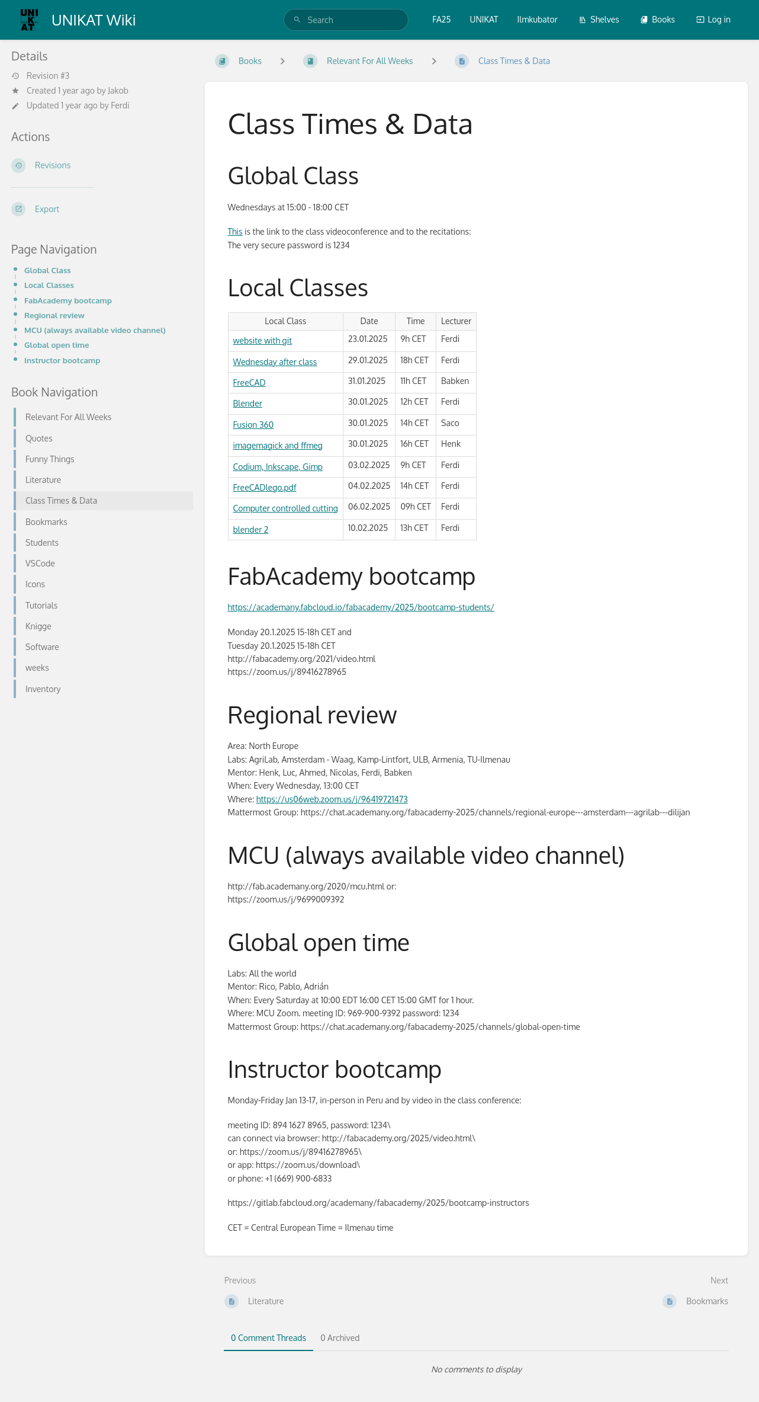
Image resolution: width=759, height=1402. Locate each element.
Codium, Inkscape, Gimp (278, 467)
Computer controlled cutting (285, 508)
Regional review (54, 315)
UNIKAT (484, 19)
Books (657, 19)
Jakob (118, 90)
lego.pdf (281, 487)
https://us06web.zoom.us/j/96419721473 (332, 799)
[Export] (98, 209)
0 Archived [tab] (339, 1338)
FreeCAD (249, 382)
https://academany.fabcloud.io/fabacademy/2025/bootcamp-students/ (361, 607)
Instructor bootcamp (62, 360)
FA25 (441, 19)
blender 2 (251, 529)
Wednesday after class (275, 362)
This (235, 231)
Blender (247, 403)
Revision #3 (40, 76)
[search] (346, 20)
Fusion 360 (253, 425)
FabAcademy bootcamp (68, 300)
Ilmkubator (537, 19)
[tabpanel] (476, 1369)
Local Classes (49, 285)
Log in (713, 19)
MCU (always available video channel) (95, 330)
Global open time (56, 345)
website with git (262, 340)
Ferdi (120, 105)
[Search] (297, 20)
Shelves (598, 19)
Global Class (47, 270)
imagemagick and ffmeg (278, 445)
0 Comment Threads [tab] (268, 1338)
